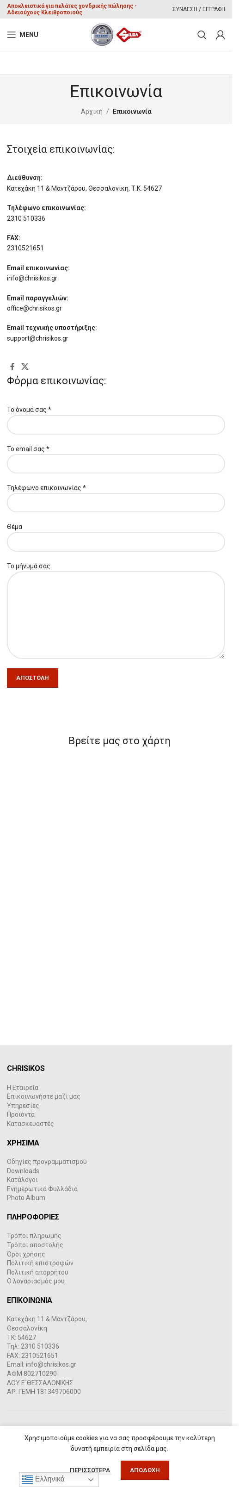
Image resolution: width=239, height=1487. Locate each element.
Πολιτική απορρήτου (37, 1272)
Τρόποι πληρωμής (34, 1235)
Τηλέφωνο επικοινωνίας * (116, 495)
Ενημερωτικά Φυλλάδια (42, 1189)
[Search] (202, 34)
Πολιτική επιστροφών (40, 1263)
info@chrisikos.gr (51, 1364)
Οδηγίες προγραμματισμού (47, 1161)
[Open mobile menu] (22, 34)
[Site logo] (116, 34)
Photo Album (26, 1197)
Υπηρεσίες (23, 1105)
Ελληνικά (43, 1479)
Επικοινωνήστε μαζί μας (43, 1096)
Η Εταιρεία (22, 1087)
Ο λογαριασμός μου (36, 1281)
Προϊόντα (21, 1114)
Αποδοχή (145, 1470)
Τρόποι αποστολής (35, 1245)
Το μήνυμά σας (116, 590)
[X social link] (24, 367)
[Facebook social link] (12, 367)
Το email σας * (116, 456)
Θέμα (116, 534)
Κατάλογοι (22, 1179)
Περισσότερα (90, 1470)
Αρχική (92, 111)
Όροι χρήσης (26, 1254)
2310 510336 (40, 1346)
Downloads (23, 1171)
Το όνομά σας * (116, 417)
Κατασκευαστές (30, 1123)
